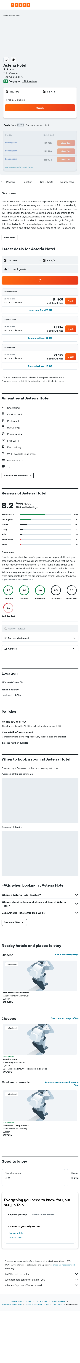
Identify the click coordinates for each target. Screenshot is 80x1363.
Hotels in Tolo (15, 1289)
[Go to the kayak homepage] (20, 5)
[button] (5, 4)
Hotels (28, 1353)
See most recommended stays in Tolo (61, 1135)
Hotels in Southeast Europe (37, 1356)
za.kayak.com (16, 1353)
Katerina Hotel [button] (10, 1111)
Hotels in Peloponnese (12, 1356)
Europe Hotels (41, 1353)
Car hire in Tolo (16, 1285)
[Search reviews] (42, 628)
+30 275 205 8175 (13, 76)
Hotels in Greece (58, 1353)
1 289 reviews (29, 81)
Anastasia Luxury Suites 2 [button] (16, 1177)
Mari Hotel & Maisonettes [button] (16, 1044)
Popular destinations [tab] (43, 1266)
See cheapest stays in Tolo (64, 1070)
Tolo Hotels (57, 1356)
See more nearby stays (66, 1006)
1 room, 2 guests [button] (15, 99)
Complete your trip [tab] (17, 1266)
